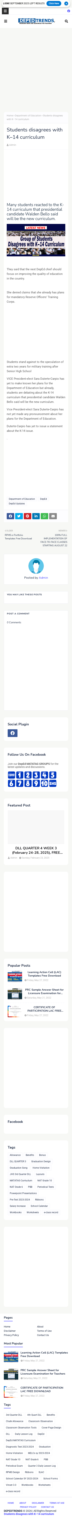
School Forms (50, 1478)
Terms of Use (44, 1330)
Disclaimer (10, 1330)
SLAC (41, 1472)
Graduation (45, 1446)
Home (10, 115)
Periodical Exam (14, 1466)
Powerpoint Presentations (23, 1193)
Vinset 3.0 (11, 1485)
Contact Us (43, 1335)
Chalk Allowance (14, 1421)
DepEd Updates (17, 503)
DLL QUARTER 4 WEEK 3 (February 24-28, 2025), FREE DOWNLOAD (36, 850)
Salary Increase (18, 1206)
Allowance (15, 1155)
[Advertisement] (36, 70)
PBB (30, 1187)
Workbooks (16, 1212)
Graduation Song (18, 1167)
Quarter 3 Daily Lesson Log (42, 1466)
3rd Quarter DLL (14, 1415)
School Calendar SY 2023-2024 (22, 1478)
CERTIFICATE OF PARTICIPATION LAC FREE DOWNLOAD (44, 1009)
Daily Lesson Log (23, 1434)
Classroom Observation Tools (21, 1427)
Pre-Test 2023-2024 (20, 1199)
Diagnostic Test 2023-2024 (20, 1446)
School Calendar (39, 1206)
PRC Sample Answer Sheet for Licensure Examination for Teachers (44, 991)
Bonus (42, 1155)
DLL (8, 1434)
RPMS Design (13, 1472)
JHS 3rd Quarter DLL (20, 1174)
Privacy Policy (11, 1335)
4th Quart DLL (34, 1415)
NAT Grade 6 (16, 1187)
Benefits (30, 1155)
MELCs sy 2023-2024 (39, 1453)
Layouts (40, 1174)
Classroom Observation (40, 1421)
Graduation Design (41, 1161)
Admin (12, 145)
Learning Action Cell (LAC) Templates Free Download (44, 974)
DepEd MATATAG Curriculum (21, 1440)
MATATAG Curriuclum (21, 1180)
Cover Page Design (51, 1427)
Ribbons (39, 1199)
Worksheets (33, 1212)
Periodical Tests (45, 1187)
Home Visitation (41, 1167)
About (40, 1326)
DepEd (43, 499)
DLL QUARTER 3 (18, 1161)
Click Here (54, 3)
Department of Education (28, 115)
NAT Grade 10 (44, 1180)
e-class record (51, 1212)
